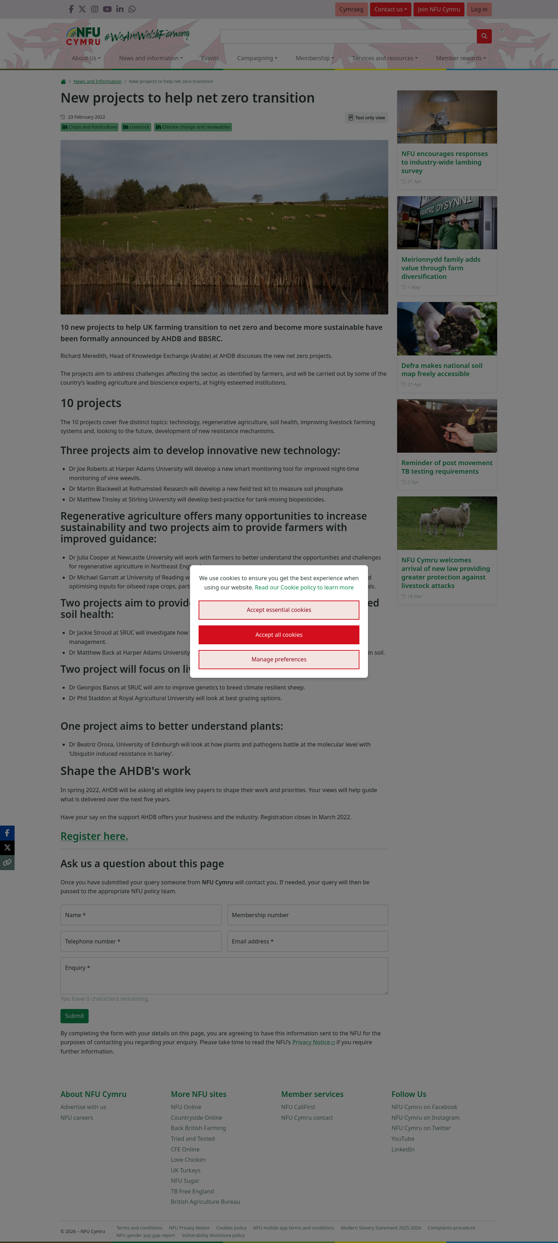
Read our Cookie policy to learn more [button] (304, 587)
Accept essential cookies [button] (279, 610)
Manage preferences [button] (279, 659)
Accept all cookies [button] (279, 635)
